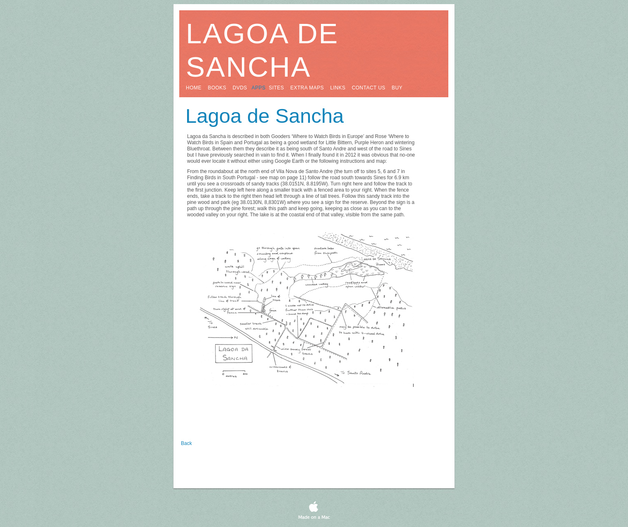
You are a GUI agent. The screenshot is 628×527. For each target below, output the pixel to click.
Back (186, 443)
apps (259, 88)
